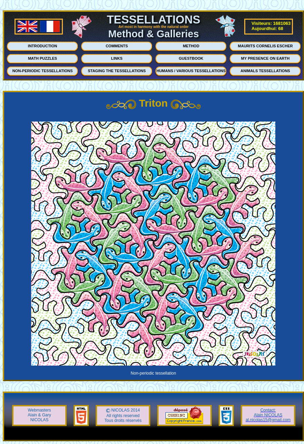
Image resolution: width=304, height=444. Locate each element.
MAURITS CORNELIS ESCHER (265, 46)
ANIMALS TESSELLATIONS (265, 71)
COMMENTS (117, 46)
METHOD (191, 46)
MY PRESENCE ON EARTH (265, 58)
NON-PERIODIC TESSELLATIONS (42, 71)
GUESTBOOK (191, 58)
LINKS (117, 58)
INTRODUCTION (42, 46)
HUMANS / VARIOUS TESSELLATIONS (191, 71)
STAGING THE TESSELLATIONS (117, 71)
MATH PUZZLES (42, 58)
